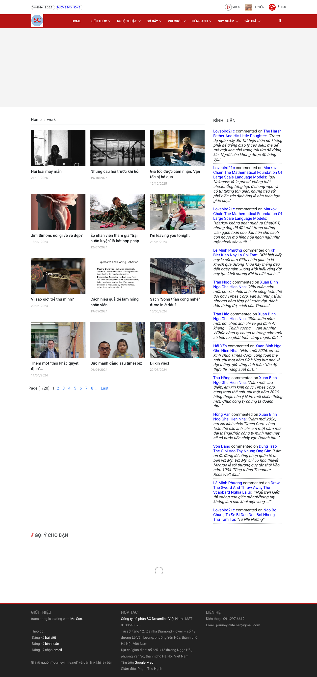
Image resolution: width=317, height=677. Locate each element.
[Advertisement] (158, 67)
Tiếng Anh (199, 21)
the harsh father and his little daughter (247, 133)
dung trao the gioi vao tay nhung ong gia (245, 448)
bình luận (52, 644)
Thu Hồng (222, 377)
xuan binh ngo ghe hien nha (245, 284)
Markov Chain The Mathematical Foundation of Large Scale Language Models (247, 172)
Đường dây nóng (68, 7)
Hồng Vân (222, 414)
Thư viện (254, 7)
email (57, 650)
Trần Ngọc (222, 282)
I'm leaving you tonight (170, 235)
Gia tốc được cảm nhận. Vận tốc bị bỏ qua (175, 174)
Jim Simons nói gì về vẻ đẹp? (56, 235)
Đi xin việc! (159, 363)
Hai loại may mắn (46, 171)
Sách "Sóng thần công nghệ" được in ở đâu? (175, 302)
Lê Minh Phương (227, 250)
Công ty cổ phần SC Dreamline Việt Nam (152, 619)
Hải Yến (220, 346)
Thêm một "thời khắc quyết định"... (55, 366)
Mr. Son (76, 619)
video (232, 7)
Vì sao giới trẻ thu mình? (52, 299)
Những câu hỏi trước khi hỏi (114, 171)
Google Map (144, 663)
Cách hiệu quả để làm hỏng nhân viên (114, 302)
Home (76, 21)
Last (104, 388)
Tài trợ (277, 7)
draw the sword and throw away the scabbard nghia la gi (246, 487)
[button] (281, 21)
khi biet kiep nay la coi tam (244, 252)
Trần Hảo (221, 314)
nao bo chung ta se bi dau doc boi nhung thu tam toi (244, 515)
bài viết (50, 638)
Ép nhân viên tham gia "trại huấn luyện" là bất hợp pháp (114, 238)
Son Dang (221, 446)
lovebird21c (224, 131)
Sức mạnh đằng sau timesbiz (116, 363)
